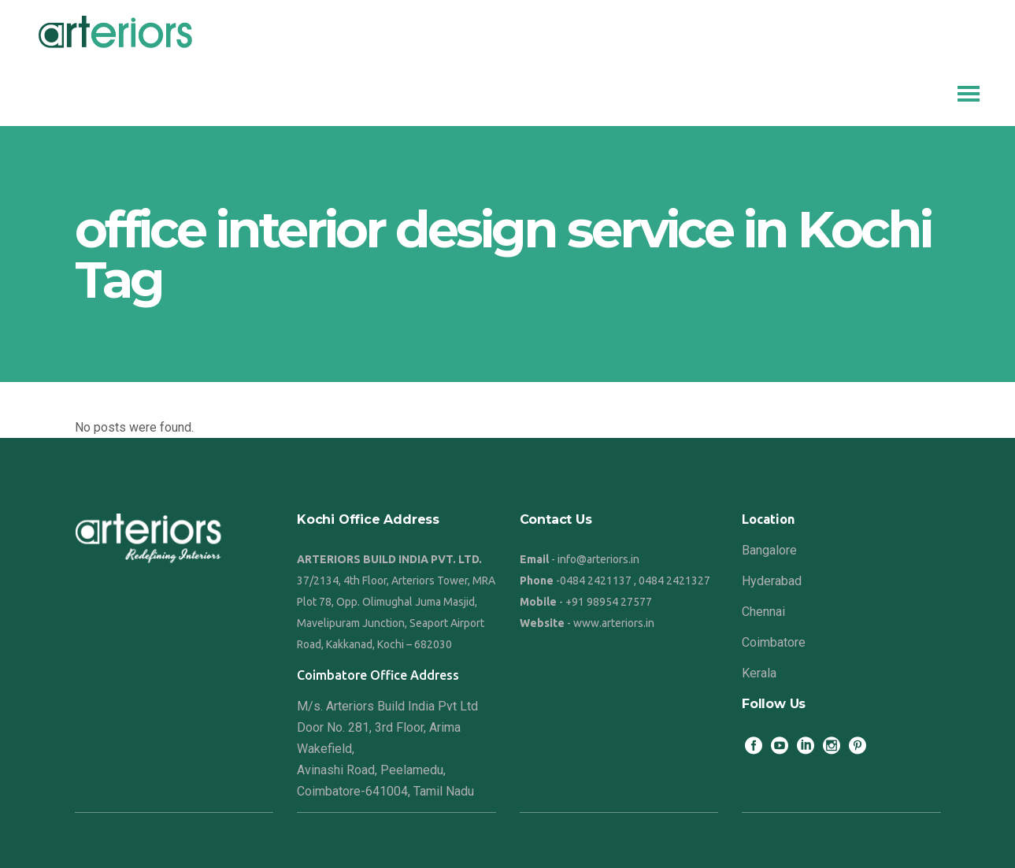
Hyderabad (772, 580)
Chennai (763, 611)
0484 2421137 (596, 580)
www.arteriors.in (613, 623)
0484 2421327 (674, 580)
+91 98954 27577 (608, 601)
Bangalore (769, 550)
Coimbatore (774, 642)
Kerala (759, 673)
